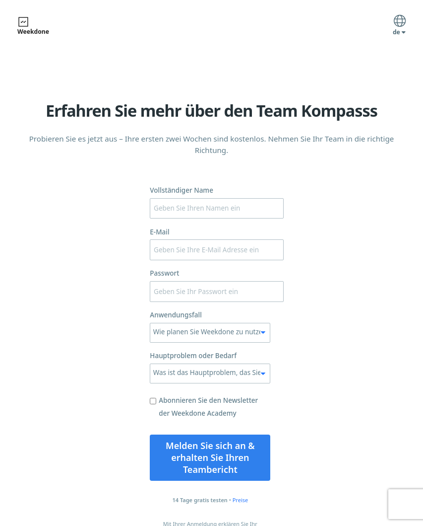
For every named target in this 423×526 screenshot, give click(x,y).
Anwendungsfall (175, 314)
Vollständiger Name (181, 190)
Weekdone (33, 26)
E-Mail (159, 231)
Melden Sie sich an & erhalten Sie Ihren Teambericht (210, 457)
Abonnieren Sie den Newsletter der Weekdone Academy (204, 407)
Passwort (164, 273)
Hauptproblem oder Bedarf (193, 355)
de (399, 26)
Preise (240, 500)
